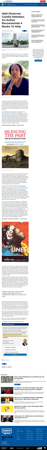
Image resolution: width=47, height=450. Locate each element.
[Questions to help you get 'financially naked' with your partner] (7, 409)
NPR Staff (15, 419)
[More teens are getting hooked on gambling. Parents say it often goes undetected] (7, 400)
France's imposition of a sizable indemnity (13, 187)
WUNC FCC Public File (29, 433)
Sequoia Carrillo (16, 400)
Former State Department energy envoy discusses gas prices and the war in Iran (37, 36)
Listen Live (18, 429)
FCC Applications (28, 431)
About (17, 435)
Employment (18, 439)
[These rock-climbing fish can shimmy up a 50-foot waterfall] (7, 379)
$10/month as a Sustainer (11, 347)
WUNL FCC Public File (39, 437)
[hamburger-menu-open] (2, 1)
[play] (2, 4)
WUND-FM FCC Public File (40, 429)
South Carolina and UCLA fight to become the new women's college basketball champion (38, 26)
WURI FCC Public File (39, 431)
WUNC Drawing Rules (39, 439)
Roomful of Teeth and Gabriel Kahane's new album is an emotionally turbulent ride (37, 15)
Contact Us (18, 437)
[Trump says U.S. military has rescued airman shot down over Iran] (7, 418)
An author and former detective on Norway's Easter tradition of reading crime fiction (38, 31)
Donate (43, 1)
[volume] (5, 5)
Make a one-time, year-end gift (12, 352)
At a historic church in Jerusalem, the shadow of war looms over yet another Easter (38, 20)
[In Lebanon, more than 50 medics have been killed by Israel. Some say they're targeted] (7, 390)
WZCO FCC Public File (39, 435)
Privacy (27, 429)
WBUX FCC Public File (29, 435)
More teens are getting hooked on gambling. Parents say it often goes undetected (28, 398)
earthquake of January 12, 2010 (11, 207)
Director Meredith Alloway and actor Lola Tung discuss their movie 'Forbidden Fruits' (37, 41)
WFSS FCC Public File (29, 437)
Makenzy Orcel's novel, (18, 305)
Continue (15, 355)
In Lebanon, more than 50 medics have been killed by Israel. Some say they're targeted (28, 388)
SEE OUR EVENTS (38, 60)
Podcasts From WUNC (20, 431)
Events (18, 433)
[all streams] (42, 4)
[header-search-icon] (39, 1)
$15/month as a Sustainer (11, 349)
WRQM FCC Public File (29, 439)
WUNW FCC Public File (39, 433)
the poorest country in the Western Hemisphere (11, 198)
